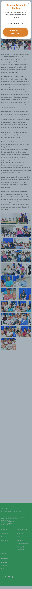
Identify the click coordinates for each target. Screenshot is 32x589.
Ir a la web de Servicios (16, 32)
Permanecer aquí (15, 24)
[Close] (29, 3)
